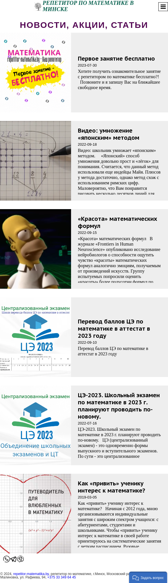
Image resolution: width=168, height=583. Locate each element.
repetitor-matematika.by (31, 574)
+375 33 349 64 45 (61, 577)
